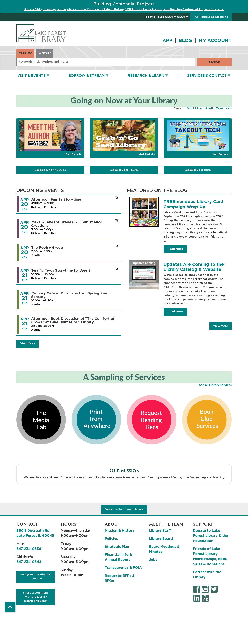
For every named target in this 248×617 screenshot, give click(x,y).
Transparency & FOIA (123, 568)
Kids (229, 108)
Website (44, 53)
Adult (209, 108)
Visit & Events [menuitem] (31, 75)
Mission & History (119, 531)
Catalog (25, 53)
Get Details (73, 154)
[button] (166, 17)
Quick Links (194, 108)
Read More (175, 249)
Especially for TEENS (124, 170)
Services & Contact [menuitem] (207, 75)
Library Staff (160, 531)
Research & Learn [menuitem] (146, 75)
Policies (111, 538)
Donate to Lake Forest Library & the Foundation (210, 536)
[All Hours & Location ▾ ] (211, 17)
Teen (219, 108)
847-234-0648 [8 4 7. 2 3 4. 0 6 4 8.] (28, 562)
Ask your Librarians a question (35, 576)
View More (220, 326)
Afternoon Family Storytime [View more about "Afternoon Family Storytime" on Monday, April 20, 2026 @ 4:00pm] (56, 199)
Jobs (153, 560)
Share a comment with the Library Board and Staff (35, 596)
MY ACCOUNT (215, 40)
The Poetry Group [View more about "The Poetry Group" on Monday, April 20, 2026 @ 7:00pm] (47, 248)
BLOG (185, 40)
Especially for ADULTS (50, 170)
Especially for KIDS (197, 170)
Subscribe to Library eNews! (124, 509)
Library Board (161, 538)
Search (214, 61)
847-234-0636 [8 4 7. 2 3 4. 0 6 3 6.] (28, 549)
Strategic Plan (117, 547)
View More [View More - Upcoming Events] (27, 343)
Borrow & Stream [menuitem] (86, 75)
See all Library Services (215, 385)
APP (167, 40)
